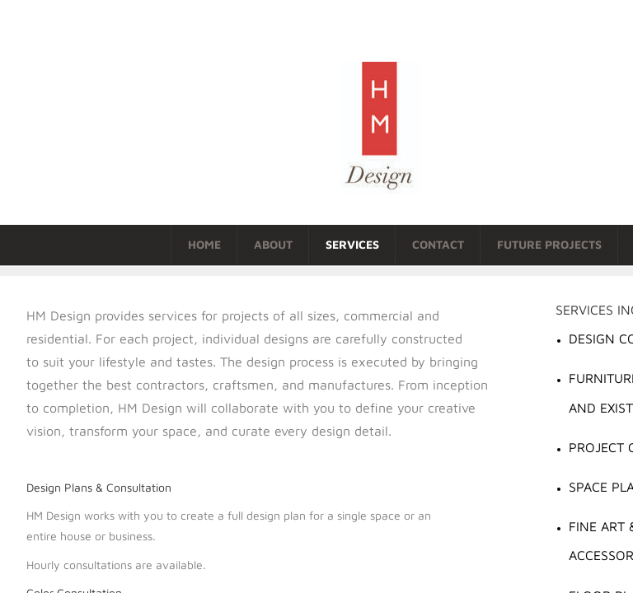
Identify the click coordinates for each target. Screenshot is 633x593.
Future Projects (549, 244)
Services (352, 244)
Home (204, 244)
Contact (438, 244)
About (273, 244)
